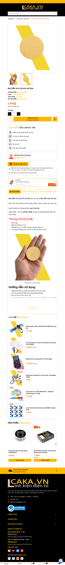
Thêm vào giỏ (20, 460)
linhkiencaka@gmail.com (18, 502)
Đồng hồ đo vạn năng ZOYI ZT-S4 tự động (39, 359)
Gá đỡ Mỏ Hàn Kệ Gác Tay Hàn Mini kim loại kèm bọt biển (45, 451)
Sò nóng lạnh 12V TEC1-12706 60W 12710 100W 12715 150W (41, 343)
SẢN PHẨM (19, 423)
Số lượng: (10, 110)
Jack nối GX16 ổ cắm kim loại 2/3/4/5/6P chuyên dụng (41, 409)
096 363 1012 (19, 158)
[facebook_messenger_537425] (60, 560)
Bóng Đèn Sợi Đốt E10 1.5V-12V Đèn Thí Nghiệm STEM (41, 376)
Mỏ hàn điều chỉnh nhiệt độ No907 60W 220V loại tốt (41, 327)
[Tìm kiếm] (55, 13)
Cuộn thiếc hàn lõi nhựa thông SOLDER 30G (18, 451)
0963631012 (12, 534)
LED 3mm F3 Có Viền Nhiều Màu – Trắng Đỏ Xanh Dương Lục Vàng (39, 392)
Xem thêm (32, 308)
